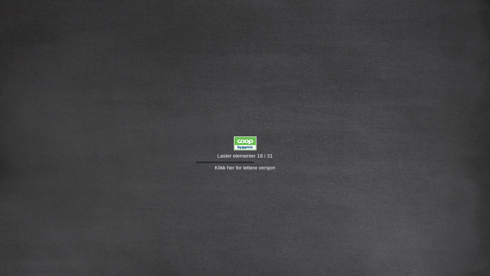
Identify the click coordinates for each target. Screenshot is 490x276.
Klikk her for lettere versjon (245, 168)
